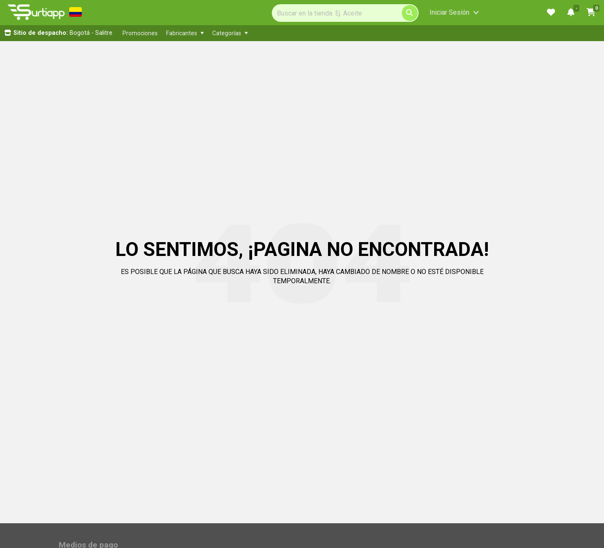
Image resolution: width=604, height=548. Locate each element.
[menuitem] (140, 33)
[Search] (345, 13)
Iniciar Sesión (449, 12)
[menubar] (291, 33)
